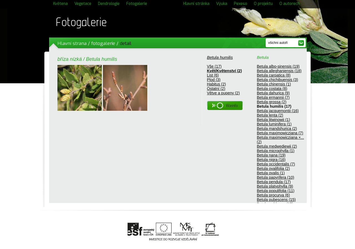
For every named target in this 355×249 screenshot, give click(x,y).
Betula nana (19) (271, 155)
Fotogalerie (136, 3)
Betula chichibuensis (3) (277, 79)
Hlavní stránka (196, 3)
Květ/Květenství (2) (224, 71)
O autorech (289, 3)
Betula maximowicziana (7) (280, 133)
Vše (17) (214, 66)
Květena (60, 3)
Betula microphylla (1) (275, 151)
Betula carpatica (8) (273, 75)
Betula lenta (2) (270, 115)
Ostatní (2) (216, 88)
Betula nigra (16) (271, 159)
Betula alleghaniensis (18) (279, 71)
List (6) (213, 75)
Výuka (221, 3)
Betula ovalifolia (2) (273, 168)
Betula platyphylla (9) (275, 186)
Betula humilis (220, 57)
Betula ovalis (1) (271, 173)
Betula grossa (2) (271, 102)
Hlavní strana (72, 43)
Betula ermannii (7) (273, 97)
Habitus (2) (216, 84)
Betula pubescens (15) (276, 199)
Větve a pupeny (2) (223, 93)
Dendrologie (109, 3)
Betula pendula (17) (274, 182)
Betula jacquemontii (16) (278, 111)
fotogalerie (103, 43)
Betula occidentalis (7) (276, 164)
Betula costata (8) (272, 88)
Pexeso (240, 3)
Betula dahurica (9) (273, 93)
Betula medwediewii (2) (277, 146)
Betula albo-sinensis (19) (278, 66)
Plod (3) (213, 79)
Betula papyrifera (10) (275, 177)
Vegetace (82, 3)
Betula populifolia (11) (275, 190)
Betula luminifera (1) (274, 124)
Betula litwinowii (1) (273, 119)
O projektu (263, 3)
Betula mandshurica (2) (277, 128)
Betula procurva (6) (273, 195)
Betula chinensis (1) (274, 84)
